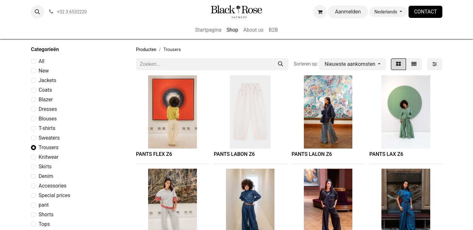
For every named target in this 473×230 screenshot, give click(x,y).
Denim (46, 176)
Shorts (46, 214)
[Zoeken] (281, 64)
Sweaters (49, 138)
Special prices (54, 195)
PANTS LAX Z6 (386, 154)
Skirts (45, 167)
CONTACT (425, 12)
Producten (146, 49)
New (44, 71)
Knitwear (48, 157)
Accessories (52, 186)
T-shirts (47, 128)
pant (44, 205)
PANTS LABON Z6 (234, 154)
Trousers (49, 147)
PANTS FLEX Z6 (154, 154)
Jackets (47, 80)
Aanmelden (348, 12)
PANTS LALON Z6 (312, 154)
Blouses (48, 119)
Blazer (46, 99)
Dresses (48, 109)
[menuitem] (208, 30)
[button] (37, 12)
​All (41, 61)
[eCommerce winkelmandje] (320, 12)
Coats (45, 90)
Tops (44, 224)
